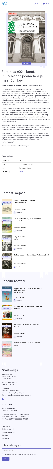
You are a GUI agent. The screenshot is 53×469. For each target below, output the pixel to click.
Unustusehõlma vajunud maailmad (27, 218)
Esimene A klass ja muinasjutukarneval (29, 306)
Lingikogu (5, 438)
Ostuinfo (5, 435)
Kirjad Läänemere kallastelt (24, 200)
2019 (21, 172)
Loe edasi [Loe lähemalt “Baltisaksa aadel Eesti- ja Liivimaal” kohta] (17, 355)
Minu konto (6, 426)
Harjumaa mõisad (20, 237)
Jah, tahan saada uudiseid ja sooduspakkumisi (20, 454)
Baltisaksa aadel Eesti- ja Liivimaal (27, 343)
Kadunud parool (8, 429)
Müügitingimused (8, 432)
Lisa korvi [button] (19, 212)
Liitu (5, 459)
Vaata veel (26, 63)
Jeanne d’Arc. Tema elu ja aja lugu (27, 324)
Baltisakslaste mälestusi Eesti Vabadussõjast (31, 255)
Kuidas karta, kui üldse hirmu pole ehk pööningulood (28, 289)
